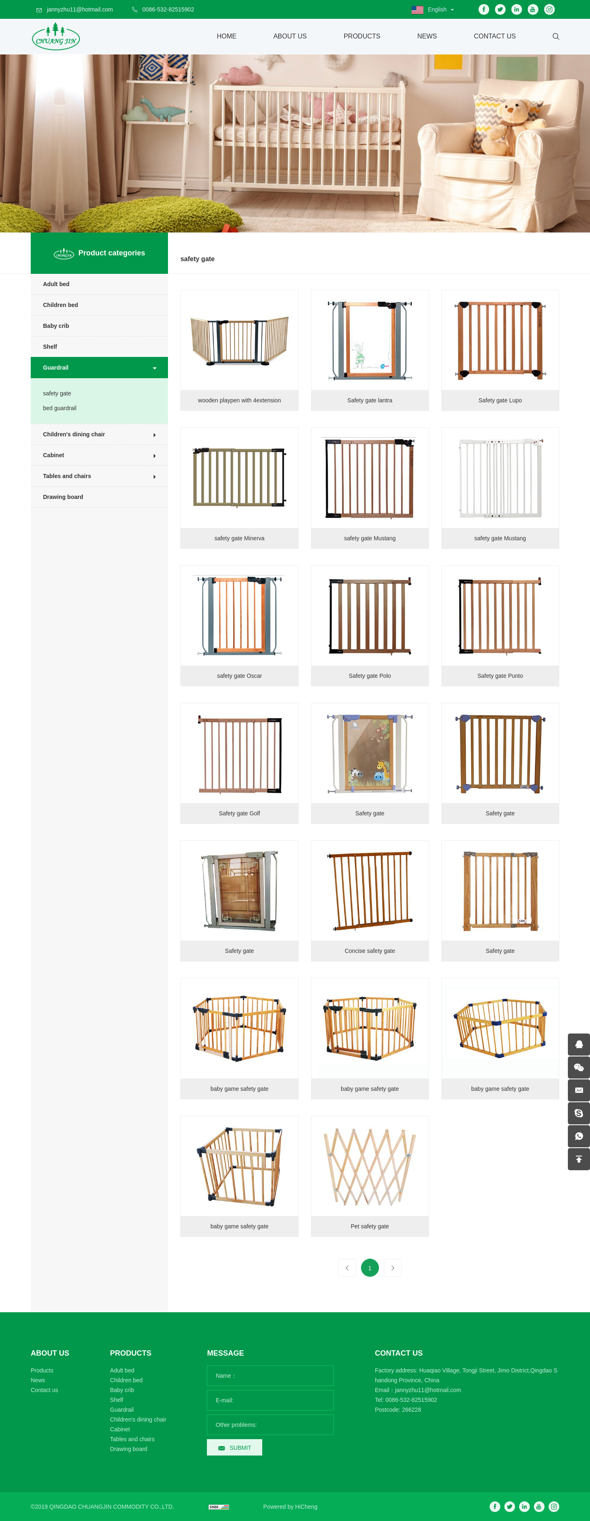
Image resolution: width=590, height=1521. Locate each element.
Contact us (44, 1390)
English (437, 9)
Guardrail (50, 367)
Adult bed (51, 284)
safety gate (52, 393)
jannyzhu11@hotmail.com (80, 9)
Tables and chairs (62, 476)
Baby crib (51, 326)
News (427, 36)
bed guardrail (54, 408)
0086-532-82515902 (168, 9)
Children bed (55, 305)
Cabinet (48, 455)
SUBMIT (240, 1447)
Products (362, 36)
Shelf (45, 346)
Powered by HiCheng (290, 1506)
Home (226, 36)
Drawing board (58, 497)
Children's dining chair (69, 434)
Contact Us (495, 36)
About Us (290, 36)
